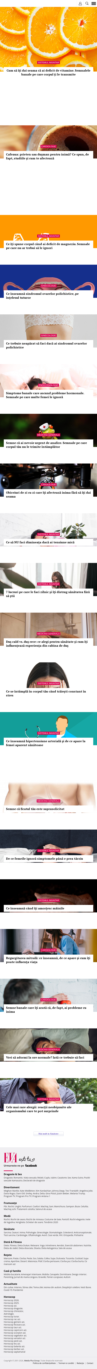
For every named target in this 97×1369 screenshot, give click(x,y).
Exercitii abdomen (74, 1245)
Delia (42, 1193)
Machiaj (44, 1206)
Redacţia (80, 1363)
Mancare (8, 1258)
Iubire (54, 1177)
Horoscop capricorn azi (15, 1330)
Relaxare (35, 1245)
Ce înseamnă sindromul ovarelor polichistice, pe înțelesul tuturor (42, 296)
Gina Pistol (51, 1193)
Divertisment (12, 1187)
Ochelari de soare (34, 1222)
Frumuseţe (10, 1203)
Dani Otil (20, 1193)
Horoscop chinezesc (13, 1311)
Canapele (54, 1274)
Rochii (11, 1206)
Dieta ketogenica (49, 1248)
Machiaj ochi (10, 1209)
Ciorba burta (77, 1261)
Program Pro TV (24, 1196)
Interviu (18, 1287)
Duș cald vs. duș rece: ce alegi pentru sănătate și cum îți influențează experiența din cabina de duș (47, 644)
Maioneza (32, 1261)
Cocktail (79, 1258)
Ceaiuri (15, 1232)
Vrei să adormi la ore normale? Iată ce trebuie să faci (45, 1057)
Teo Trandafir (72, 1190)
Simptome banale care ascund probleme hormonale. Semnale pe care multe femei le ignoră (45, 395)
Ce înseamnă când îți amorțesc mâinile (35, 908)
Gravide (42, 1277)
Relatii (40, 1177)
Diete (6, 1245)
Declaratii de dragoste (34, 1180)
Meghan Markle (11, 1190)
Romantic (18, 1177)
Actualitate (10, 1284)
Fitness (13, 1245)
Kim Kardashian (43, 1190)
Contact (90, 1363)
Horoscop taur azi (12, 1327)
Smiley (29, 1193)
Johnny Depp (58, 1190)
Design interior (79, 1274)
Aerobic (60, 1245)
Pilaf (40, 1261)
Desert (23, 1261)
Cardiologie (48, 146)
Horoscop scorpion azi (15, 1332)
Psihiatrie (78, 1235)
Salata (40, 1258)
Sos (34, 1258)
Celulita (84, 1206)
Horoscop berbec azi (14, 1349)
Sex (69, 1177)
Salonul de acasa (43, 1209)
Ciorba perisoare (51, 1261)
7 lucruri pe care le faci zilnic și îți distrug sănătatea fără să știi (48, 594)
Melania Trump (77, 1193)
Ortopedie (68, 1235)
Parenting (8, 1277)
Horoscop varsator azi (14, 1338)
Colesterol (68, 1232)
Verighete (20, 1222)
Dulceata (60, 1258)
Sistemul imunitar (48, 62)
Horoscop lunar (11, 1316)
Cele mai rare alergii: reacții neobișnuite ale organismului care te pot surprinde (38, 1109)
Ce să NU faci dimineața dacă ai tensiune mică (40, 542)
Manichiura (59, 1206)
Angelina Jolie (85, 1190)
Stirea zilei (27, 1287)
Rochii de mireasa (35, 1219)
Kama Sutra (77, 1177)
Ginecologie (48, 286)
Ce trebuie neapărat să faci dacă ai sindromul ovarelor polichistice (46, 345)
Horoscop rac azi (12, 1319)
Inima (22, 1232)
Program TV (9, 1196)
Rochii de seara (18, 1219)
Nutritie (87, 1245)
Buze (77, 1206)
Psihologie (31, 1232)
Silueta (37, 1248)
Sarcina (7, 1232)
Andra (36, 1193)
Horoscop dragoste (13, 1308)
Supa (53, 1258)
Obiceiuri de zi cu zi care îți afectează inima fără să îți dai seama (48, 494)
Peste (29, 1258)
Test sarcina (9, 1235)
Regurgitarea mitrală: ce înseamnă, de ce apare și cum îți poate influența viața (48, 960)
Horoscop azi (10, 1305)
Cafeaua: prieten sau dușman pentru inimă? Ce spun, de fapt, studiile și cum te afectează (47, 156)
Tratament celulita (26, 1209)
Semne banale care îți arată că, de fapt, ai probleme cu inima (46, 1010)
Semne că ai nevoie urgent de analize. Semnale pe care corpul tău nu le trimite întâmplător (46, 445)
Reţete (8, 1255)
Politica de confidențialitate (44, 1363)
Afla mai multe (8, 777)
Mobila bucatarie (12, 1274)
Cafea (47, 1258)
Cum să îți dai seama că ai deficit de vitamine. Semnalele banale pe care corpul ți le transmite (48, 72)
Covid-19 (8, 1290)
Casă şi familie (12, 1271)
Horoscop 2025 (11, 1303)
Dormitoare (65, 1274)
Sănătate (9, 1229)
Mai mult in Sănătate (48, 1133)
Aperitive (15, 1261)
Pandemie (18, 1290)
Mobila (45, 1274)
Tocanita (70, 1258)
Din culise (8, 1287)
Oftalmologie (34, 1235)
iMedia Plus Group (32, 1360)
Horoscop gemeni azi (14, 1321)
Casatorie (62, 1177)
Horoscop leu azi (12, 1343)
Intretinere (50, 1245)
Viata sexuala (30, 1177)
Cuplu (47, 1177)
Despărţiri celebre (71, 1287)
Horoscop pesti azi (13, 1340)
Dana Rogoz (9, 1193)
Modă (7, 1216)
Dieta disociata (26, 1248)
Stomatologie (55, 1232)
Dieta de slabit (11, 1248)
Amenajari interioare (31, 1274)
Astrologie (9, 1313)
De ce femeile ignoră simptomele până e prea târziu (44, 859)
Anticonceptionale (82, 1232)
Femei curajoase (55, 1277)
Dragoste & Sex (13, 1174)
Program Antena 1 (41, 1196)
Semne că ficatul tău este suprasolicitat (35, 809)
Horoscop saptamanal (14, 1351)
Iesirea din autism (52, 1287)
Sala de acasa (65, 1248)
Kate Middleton (27, 1190)
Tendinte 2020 (51, 1222)
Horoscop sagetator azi (15, 1335)
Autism (67, 1277)
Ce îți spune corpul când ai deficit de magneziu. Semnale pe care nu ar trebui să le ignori (48, 246)
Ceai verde (53, 1235)
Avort (44, 1235)
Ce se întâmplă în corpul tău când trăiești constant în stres (46, 693)
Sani (51, 1206)
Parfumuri (27, 1206)
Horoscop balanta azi (14, 1346)
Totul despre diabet (18, 769)
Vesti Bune (86, 1287)
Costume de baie (53, 1219)
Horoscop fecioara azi (14, 1324)
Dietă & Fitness (13, 1242)
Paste (16, 1258)
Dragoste (8, 1177)
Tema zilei (38, 1287)
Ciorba (22, 1258)
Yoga (42, 1245)
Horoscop (9, 1297)
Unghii (18, 1206)
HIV (61, 1235)
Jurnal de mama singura (25, 1277)
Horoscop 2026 (11, 1300)
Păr (5, 1206)
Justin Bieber (63, 1193)
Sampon (70, 1206)
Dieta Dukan (23, 1245)
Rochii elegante (77, 1219)
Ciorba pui (65, 1261)
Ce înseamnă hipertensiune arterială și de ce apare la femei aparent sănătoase (45, 743)
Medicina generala (48, 435)
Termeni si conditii (66, 1363)
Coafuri (36, 1206)
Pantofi (65, 1219)
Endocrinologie (48, 385)
